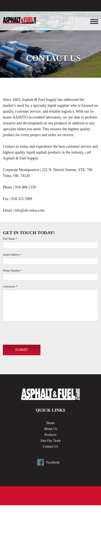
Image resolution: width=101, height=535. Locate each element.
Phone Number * (12, 270)
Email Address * (12, 254)
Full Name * (10, 238)
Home (50, 423)
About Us (50, 429)
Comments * (10, 286)
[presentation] (32, 331)
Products (51, 435)
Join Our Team (50, 440)
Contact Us (50, 446)
